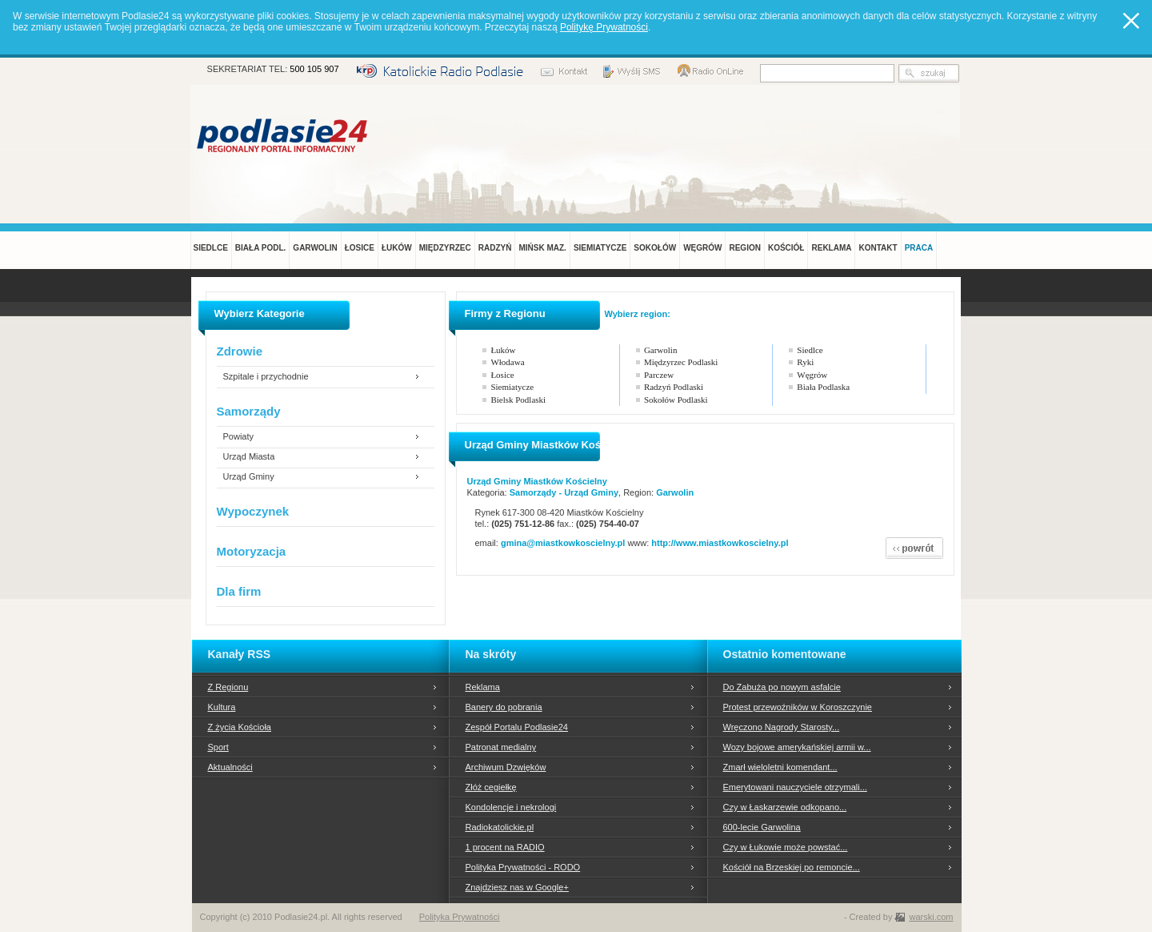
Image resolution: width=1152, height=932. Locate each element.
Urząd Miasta (249, 456)
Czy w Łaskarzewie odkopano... (785, 807)
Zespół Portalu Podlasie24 (517, 727)
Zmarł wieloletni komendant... (780, 767)
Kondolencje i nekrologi (511, 807)
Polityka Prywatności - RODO (523, 867)
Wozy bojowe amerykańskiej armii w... (797, 747)
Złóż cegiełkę (491, 787)
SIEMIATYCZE (600, 247)
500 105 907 (314, 69)
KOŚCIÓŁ (786, 247)
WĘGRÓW (702, 247)
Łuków (502, 350)
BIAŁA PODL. (260, 247)
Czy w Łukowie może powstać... (785, 847)
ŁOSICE (359, 247)
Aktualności (230, 767)
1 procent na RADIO (505, 847)
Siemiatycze (512, 387)
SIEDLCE (211, 247)
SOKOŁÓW (655, 247)
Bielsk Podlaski (518, 399)
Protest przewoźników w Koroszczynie (797, 707)
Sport (218, 747)
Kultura (222, 707)
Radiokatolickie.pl (500, 827)
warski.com (931, 917)
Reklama (483, 687)
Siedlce (809, 350)
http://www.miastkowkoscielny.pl (719, 543)
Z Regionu (228, 687)
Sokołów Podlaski (676, 399)
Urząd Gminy (248, 476)
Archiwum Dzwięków (506, 767)
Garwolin (661, 350)
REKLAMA (831, 247)
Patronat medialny (501, 747)
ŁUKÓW (397, 247)
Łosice (502, 375)
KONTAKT (877, 247)
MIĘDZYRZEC (445, 247)
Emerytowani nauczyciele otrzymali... (795, 787)
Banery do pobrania (504, 707)
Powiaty (238, 436)
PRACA (919, 247)
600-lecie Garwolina (762, 827)
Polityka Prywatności (459, 917)
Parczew (659, 375)
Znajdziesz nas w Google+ (517, 887)
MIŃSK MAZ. (542, 247)
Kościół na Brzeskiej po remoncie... (791, 867)
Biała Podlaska (823, 387)
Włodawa (507, 362)
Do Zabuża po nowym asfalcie (782, 687)
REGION (744, 247)
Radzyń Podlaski (673, 387)
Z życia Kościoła (239, 727)
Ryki (805, 362)
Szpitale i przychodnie (266, 376)
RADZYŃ (495, 247)
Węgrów (812, 375)
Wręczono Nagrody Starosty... (781, 727)
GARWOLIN (315, 247)
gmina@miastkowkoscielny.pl (564, 543)
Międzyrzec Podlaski (681, 362)
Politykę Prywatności (604, 27)
